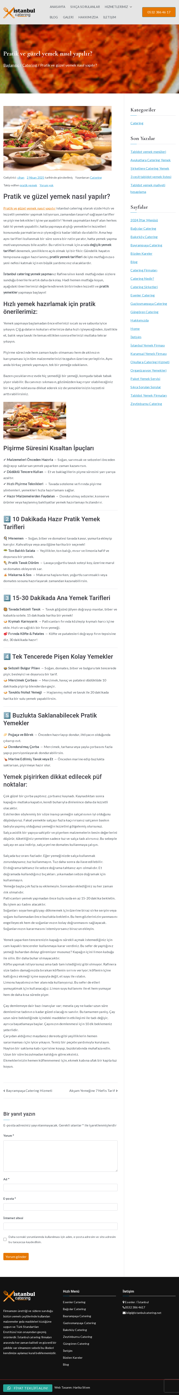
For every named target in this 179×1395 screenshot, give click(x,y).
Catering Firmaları (143, 270)
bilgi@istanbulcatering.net (143, 1312)
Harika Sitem (81, 1387)
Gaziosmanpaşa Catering (148, 303)
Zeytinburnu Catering (146, 404)
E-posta (9, 1198)
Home (135, 328)
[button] (130, 7)
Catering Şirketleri (144, 287)
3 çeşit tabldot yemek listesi (150, 177)
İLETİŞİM (109, 17)
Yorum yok (46, 185)
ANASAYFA (57, 7)
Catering (96, 177)
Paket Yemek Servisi (145, 379)
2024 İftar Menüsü (144, 220)
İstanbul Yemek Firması (147, 345)
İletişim (135, 337)
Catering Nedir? (142, 278)
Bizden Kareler (141, 253)
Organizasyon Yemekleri (148, 370)
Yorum (8, 1135)
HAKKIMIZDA (88, 17)
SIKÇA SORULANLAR (85, 7)
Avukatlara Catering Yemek (150, 160)
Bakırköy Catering (144, 237)
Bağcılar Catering (143, 228)
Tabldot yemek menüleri (148, 152)
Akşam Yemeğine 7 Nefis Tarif (92, 1090)
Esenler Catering (142, 295)
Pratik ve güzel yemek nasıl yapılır (29, 208)
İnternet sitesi (13, 1218)
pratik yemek (28, 185)
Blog (134, 262)
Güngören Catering (144, 312)
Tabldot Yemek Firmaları (148, 395)
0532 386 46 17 (158, 12)
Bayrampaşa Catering (146, 245)
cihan (20, 177)
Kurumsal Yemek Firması (148, 354)
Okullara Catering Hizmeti (149, 362)
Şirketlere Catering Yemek (149, 168)
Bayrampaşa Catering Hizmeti (29, 1090)
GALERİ (68, 17)
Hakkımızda (139, 320)
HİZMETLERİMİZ (118, 7)
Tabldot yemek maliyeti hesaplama (147, 188)
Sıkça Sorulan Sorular (145, 387)
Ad (6, 1179)
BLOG (54, 17)
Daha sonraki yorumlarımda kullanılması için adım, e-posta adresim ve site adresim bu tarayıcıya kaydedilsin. (62, 1239)
